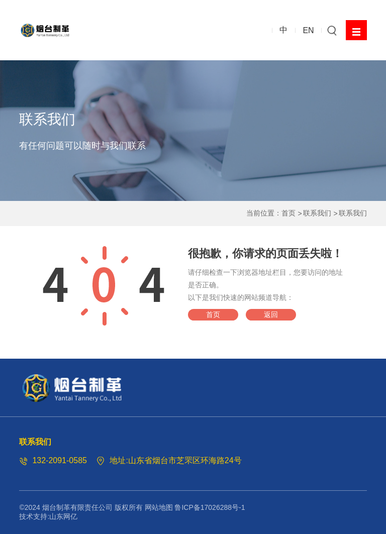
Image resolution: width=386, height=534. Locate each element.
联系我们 (317, 213)
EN (308, 30)
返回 (271, 314)
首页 (288, 213)
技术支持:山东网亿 (48, 516)
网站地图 (159, 507)
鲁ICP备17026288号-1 (209, 507)
